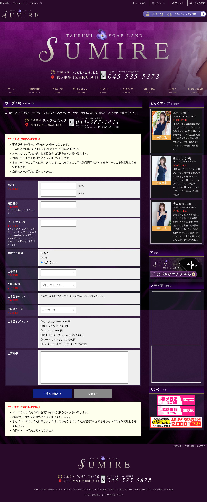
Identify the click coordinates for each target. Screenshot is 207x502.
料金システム (80, 91)
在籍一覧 (57, 91)
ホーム (11, 91)
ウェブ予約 (139, 3)
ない (45, 257)
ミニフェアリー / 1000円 (55, 321)
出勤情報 (34, 91)
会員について (146, 489)
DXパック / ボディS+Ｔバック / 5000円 (64, 344)
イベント (103, 91)
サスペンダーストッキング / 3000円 (62, 335)
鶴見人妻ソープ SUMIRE (184, 446)
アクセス (177, 3)
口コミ (172, 91)
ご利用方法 (102, 489)
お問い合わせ (195, 91)
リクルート (158, 3)
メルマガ (110, 489)
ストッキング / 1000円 (54, 326)
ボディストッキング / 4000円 (58, 339)
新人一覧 (59, 489)
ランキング (126, 91)
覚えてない (48, 262)
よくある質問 (197, 3)
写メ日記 (149, 91)
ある (45, 253)
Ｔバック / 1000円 (52, 330)
